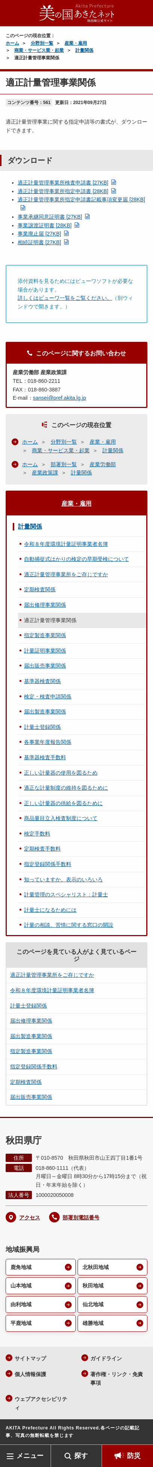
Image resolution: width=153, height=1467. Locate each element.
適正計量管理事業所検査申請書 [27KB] (63, 183)
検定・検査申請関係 (47, 696)
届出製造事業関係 (45, 712)
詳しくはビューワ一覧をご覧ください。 (65, 298)
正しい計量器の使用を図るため (61, 773)
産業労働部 (103, 464)
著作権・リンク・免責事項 (116, 1378)
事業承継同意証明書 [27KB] (50, 217)
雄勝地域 (93, 1323)
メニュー (30, 1455)
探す (81, 1455)
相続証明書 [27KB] (39, 242)
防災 (134, 1455)
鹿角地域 (21, 1267)
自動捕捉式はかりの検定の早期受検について (76, 559)
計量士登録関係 (42, 727)
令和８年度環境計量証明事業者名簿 (66, 544)
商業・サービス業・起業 (39, 50)
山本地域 (21, 1286)
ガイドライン (106, 1358)
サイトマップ (30, 1358)
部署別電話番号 (81, 1218)
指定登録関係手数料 (47, 864)
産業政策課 (45, 473)
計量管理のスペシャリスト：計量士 (66, 894)
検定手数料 (37, 834)
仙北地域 (93, 1304)
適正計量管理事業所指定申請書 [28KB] (63, 191)
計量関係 (84, 50)
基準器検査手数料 (45, 757)
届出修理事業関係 (45, 605)
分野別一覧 (42, 43)
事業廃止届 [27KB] (39, 234)
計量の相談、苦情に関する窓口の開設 (68, 925)
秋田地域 (93, 1286)
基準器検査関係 (42, 681)
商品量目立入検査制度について (61, 818)
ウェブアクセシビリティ (41, 1403)
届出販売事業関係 (45, 666)
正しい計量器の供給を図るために (63, 803)
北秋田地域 (95, 1267)
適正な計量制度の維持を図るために (66, 788)
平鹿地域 (21, 1323)
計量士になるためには (50, 910)
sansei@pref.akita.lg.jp (59, 398)
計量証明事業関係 (45, 651)
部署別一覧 (64, 464)
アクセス (29, 1218)
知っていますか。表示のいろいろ (63, 879)
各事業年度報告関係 (47, 742)
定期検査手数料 (42, 849)
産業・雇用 (75, 43)
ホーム (12, 43)
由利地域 (21, 1304)
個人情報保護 (30, 1374)
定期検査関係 (40, 589)
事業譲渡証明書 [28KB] (45, 225)
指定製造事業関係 (45, 635)
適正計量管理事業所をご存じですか (66, 574)
